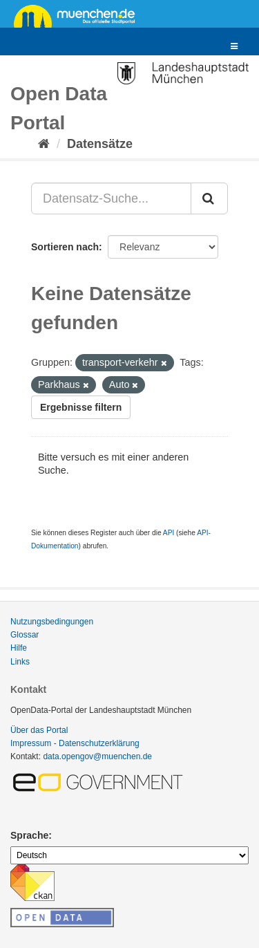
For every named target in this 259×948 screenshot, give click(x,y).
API (168, 533)
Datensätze (100, 144)
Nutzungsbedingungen (51, 621)
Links (20, 662)
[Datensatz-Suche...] (111, 198)
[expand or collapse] (234, 46)
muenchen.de (79, 15)
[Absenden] (209, 198)
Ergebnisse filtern (81, 407)
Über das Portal (39, 730)
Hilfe (18, 648)
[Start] (44, 144)
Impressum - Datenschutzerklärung (75, 743)
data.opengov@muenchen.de (97, 756)
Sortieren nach (65, 246)
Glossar (24, 635)
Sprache (29, 835)
